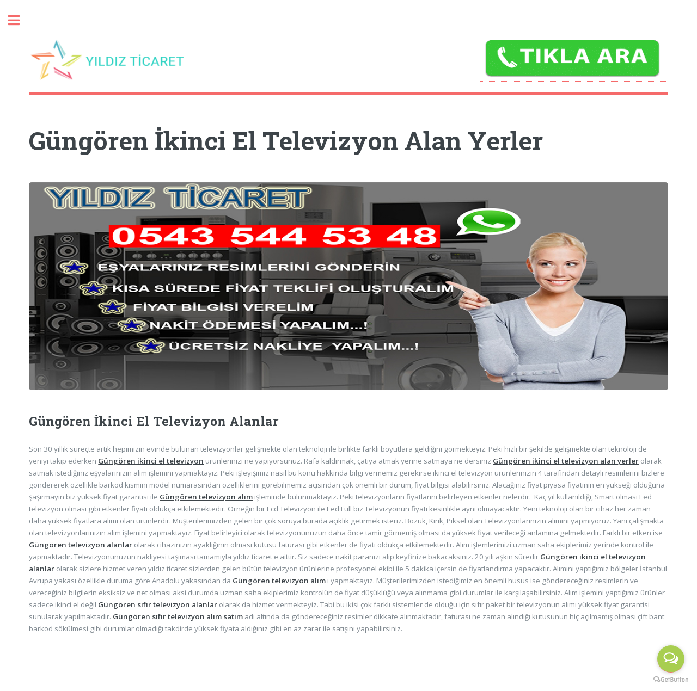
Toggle (19, 20)
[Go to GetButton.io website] (670, 679)
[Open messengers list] (670, 659)
